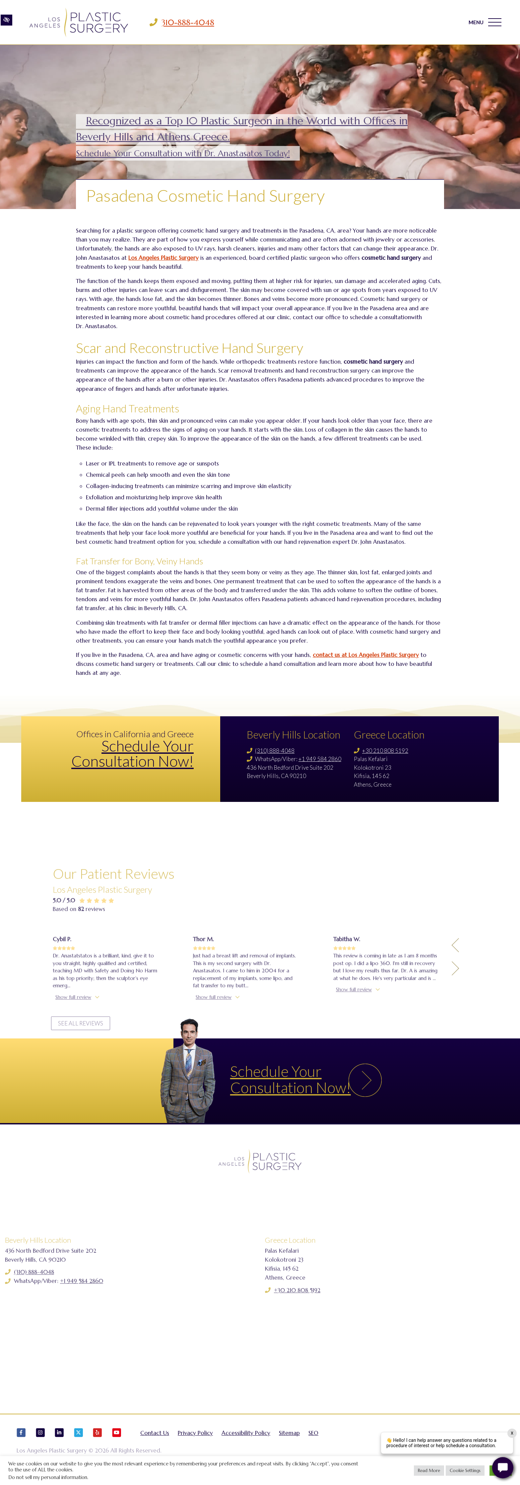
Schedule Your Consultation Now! (132, 753)
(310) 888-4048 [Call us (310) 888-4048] (274, 750)
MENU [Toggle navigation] (484, 23)
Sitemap (289, 1437)
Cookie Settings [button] (465, 1470)
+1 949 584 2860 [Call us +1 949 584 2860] (319, 758)
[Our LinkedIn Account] (59, 1440)
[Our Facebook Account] (21, 1440)
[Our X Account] (78, 1440)
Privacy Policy (195, 1437)
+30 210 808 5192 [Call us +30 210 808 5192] (385, 750)
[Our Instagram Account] (40, 1440)
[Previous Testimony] (455, 1022)
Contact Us (154, 1437)
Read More (429, 1470)
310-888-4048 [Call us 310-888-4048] (189, 23)
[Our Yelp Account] (97, 1440)
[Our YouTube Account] (116, 1440)
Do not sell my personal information (47, 1477)
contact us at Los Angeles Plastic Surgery (366, 655)
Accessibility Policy (246, 1437)
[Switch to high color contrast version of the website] (6, 22)
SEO (313, 1437)
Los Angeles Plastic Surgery (163, 257)
